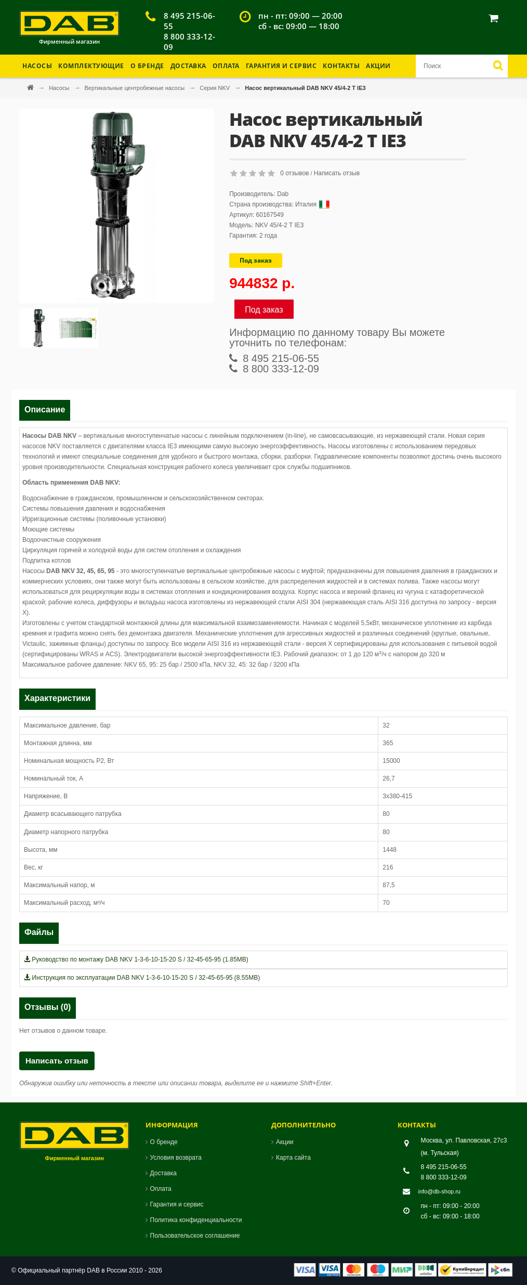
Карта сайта (293, 1157)
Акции (378, 65)
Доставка (188, 65)
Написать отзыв (337, 173)
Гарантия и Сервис (281, 65)
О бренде (147, 65)
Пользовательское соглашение (195, 1235)
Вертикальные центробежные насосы (135, 88)
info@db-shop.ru (439, 1191)
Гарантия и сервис (177, 1204)
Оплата (226, 65)
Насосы (60, 88)
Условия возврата (176, 1157)
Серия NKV (215, 88)
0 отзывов (294, 173)
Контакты (341, 65)
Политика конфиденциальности (196, 1220)
